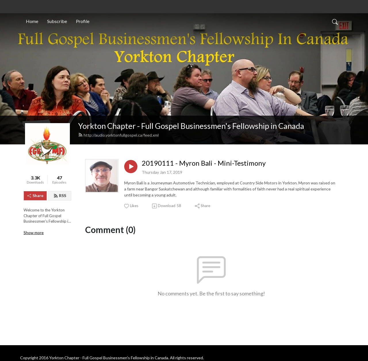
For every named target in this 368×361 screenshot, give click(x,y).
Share (35, 195)
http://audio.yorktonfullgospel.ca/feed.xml (118, 135)
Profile (82, 21)
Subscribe (57, 21)
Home (32, 21)
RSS (59, 195)
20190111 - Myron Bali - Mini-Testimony (204, 163)
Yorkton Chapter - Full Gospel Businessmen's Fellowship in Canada (191, 126)
